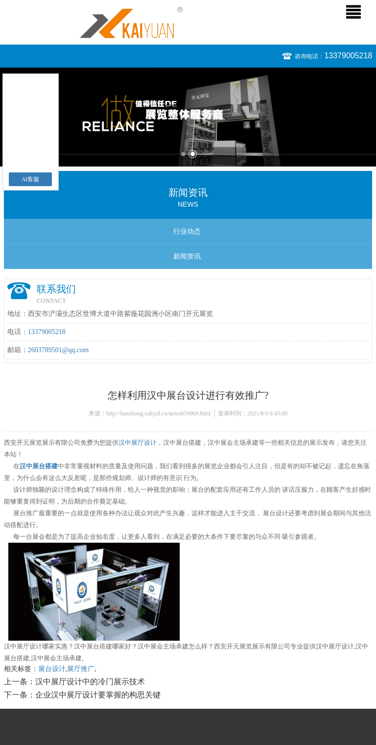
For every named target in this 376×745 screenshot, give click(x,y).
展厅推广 (80, 669)
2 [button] (192, 154)
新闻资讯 (187, 256)
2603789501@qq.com (58, 350)
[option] (188, 117)
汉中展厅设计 (137, 442)
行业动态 (187, 231)
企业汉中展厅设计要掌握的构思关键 (98, 695)
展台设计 (52, 669)
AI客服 (31, 179)
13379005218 (348, 55)
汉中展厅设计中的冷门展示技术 (90, 681)
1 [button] (183, 154)
